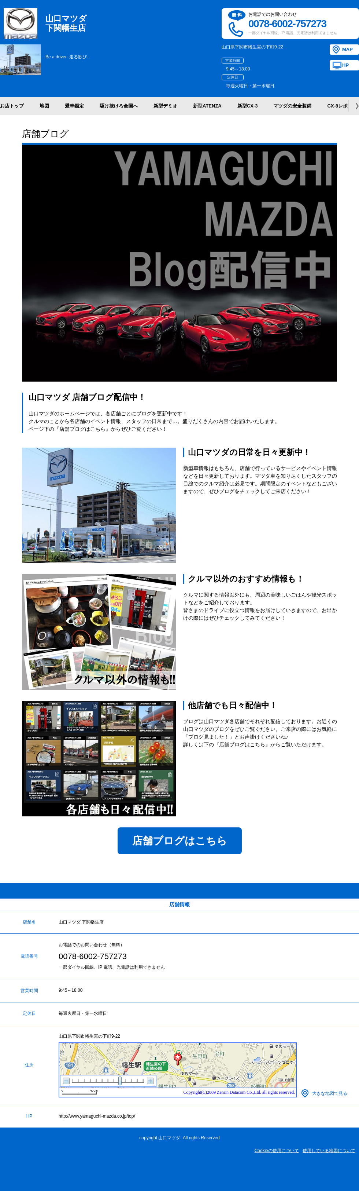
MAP (347, 49)
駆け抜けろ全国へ (119, 106)
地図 (44, 106)
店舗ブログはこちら (179, 840)
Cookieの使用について (277, 1150)
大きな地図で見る (329, 1093)
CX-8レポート (342, 106)
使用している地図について (329, 1150)
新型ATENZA (207, 106)
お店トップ (12, 106)
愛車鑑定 (74, 106)
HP (345, 65)
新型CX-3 (247, 106)
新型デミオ (165, 106)
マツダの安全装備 (292, 106)
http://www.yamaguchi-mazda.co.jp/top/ (97, 1116)
